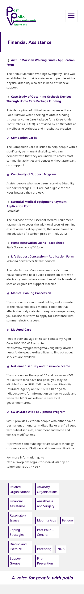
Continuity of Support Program (31, 174)
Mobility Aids (46, 520)
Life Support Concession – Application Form (42, 256)
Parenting (44, 549)
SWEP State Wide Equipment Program (35, 412)
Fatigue (67, 520)
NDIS (61, 549)
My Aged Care (18, 329)
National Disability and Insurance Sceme (38, 366)
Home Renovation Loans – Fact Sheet (37, 243)
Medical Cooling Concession (28, 293)
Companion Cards (21, 138)
